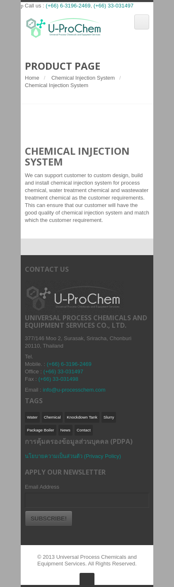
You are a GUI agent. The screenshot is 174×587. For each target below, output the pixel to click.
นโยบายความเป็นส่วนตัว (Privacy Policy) (73, 456)
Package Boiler (40, 430)
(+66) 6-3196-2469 (68, 5)
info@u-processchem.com (74, 390)
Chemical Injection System (83, 78)
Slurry (109, 417)
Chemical (52, 417)
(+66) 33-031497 (114, 5)
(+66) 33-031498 (59, 379)
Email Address (42, 487)
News (65, 430)
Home (32, 78)
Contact (84, 430)
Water (32, 417)
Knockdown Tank (82, 417)
